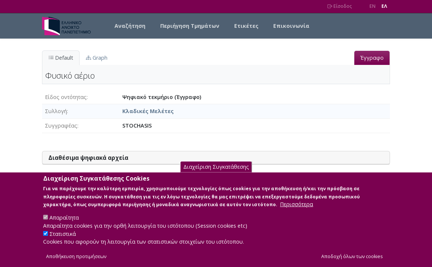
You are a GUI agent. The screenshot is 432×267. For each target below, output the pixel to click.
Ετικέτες (246, 25)
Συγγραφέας (61, 125)
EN (372, 6)
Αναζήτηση (130, 25)
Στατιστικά (62, 241)
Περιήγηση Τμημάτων (189, 25)
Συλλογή (56, 111)
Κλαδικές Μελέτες (148, 111)
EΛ (384, 6)
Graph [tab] (96, 57)
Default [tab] (60, 57)
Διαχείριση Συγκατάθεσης (216, 174)
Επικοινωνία (291, 25)
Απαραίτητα (64, 225)
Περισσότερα (296, 211)
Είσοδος (340, 6)
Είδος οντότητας (66, 96)
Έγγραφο (372, 57)
